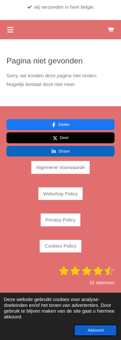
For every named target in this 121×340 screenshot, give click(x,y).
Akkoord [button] (95, 330)
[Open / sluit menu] (10, 29)
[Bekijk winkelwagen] (111, 29)
